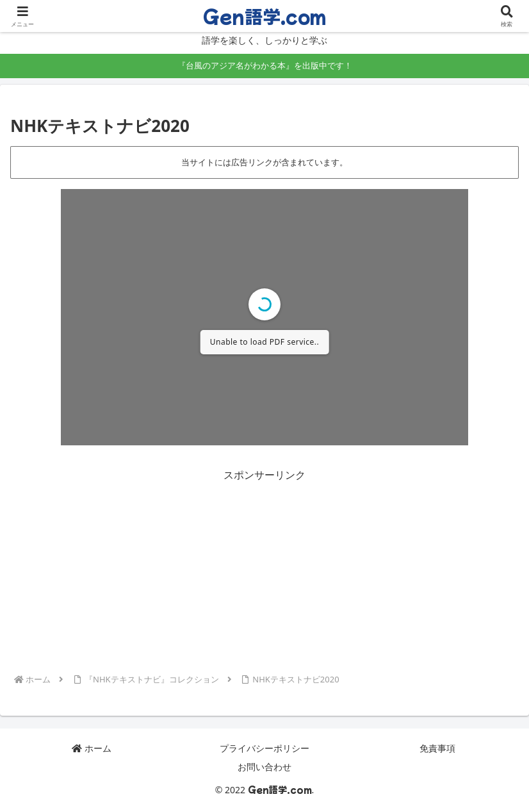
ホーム (91, 748)
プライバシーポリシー (264, 748)
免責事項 (437, 748)
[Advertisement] (264, 574)
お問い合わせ (264, 767)
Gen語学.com (264, 16)
